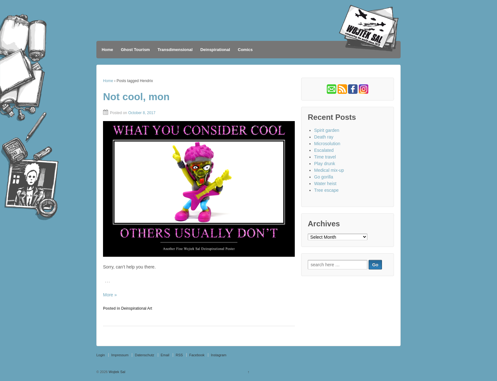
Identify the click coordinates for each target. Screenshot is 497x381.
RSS (179, 355)
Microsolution (327, 143)
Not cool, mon (136, 96)
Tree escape (326, 190)
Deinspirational (215, 49)
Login (100, 355)
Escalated (323, 150)
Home (107, 49)
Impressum (119, 355)
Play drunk (324, 163)
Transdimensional (175, 49)
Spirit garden (326, 130)
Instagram (218, 355)
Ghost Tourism (135, 49)
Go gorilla (323, 176)
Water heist (325, 183)
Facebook (196, 355)
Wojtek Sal (116, 372)
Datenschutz (144, 355)
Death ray (323, 136)
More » (110, 294)
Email (165, 355)
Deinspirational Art (136, 308)
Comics (245, 49)
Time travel (325, 156)
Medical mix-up (329, 170)
